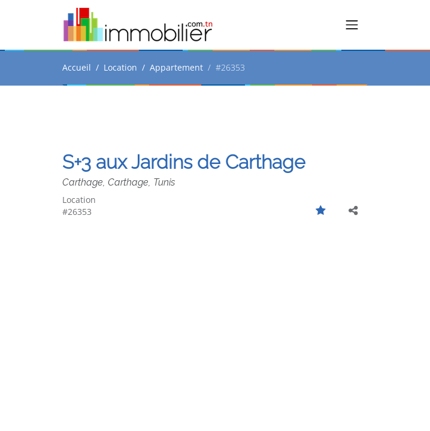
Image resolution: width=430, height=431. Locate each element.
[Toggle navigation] (352, 25)
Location (120, 67)
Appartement (176, 67)
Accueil (76, 67)
